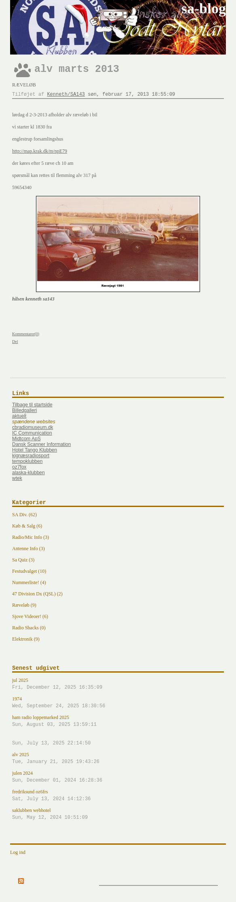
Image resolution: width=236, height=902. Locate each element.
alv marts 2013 (76, 69)
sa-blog (203, 8)
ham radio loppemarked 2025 (118, 721)
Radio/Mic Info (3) (30, 537)
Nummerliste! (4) (29, 582)
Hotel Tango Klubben (34, 450)
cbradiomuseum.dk (32, 427)
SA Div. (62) (24, 514)
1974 (118, 703)
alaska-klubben (28, 472)
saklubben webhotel (118, 814)
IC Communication (32, 433)
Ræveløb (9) (24, 605)
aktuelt (19, 416)
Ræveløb (24, 85)
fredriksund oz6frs (118, 796)
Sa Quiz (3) (23, 560)
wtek (17, 478)
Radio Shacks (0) (29, 628)
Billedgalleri (24, 410)
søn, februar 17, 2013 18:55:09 (131, 94)
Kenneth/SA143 (66, 94)
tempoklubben (27, 461)
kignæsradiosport (30, 455)
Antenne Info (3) (28, 548)
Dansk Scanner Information (41, 444)
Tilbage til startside (32, 405)
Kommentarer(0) (25, 334)
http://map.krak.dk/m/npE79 (39, 151)
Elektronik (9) (26, 639)
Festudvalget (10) (29, 571)
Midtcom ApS (26, 439)
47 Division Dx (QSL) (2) (37, 594)
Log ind (17, 852)
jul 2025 (118, 684)
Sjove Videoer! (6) (30, 616)
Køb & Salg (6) (27, 526)
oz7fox (19, 467)
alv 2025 (118, 758)
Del (15, 341)
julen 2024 (118, 777)
